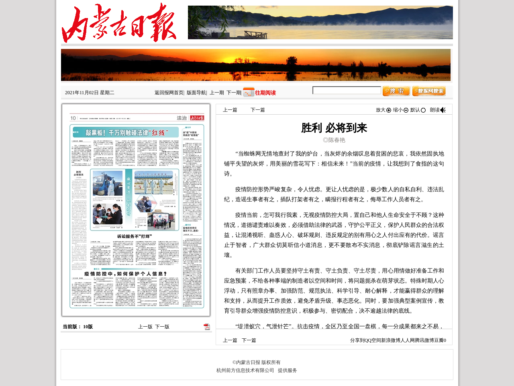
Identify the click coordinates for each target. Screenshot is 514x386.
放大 (384, 110)
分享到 (357, 340)
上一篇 (230, 110)
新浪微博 (390, 340)
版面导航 (196, 92)
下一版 (162, 326)
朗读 (438, 110)
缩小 (401, 110)
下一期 (233, 92)
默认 (418, 110)
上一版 (145, 326)
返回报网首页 (169, 92)
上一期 (217, 92)
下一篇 (258, 110)
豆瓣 (439, 340)
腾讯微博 (424, 340)
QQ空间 (373, 340)
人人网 (407, 340)
